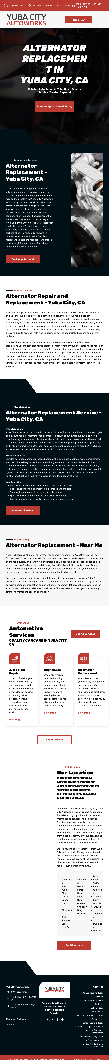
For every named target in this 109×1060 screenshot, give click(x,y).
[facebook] (58, 1020)
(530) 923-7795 (15, 5)
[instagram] (49, 1020)
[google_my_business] (62, 1020)
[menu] (102, 15)
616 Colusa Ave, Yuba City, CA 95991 (51, 5)
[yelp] (53, 1020)
